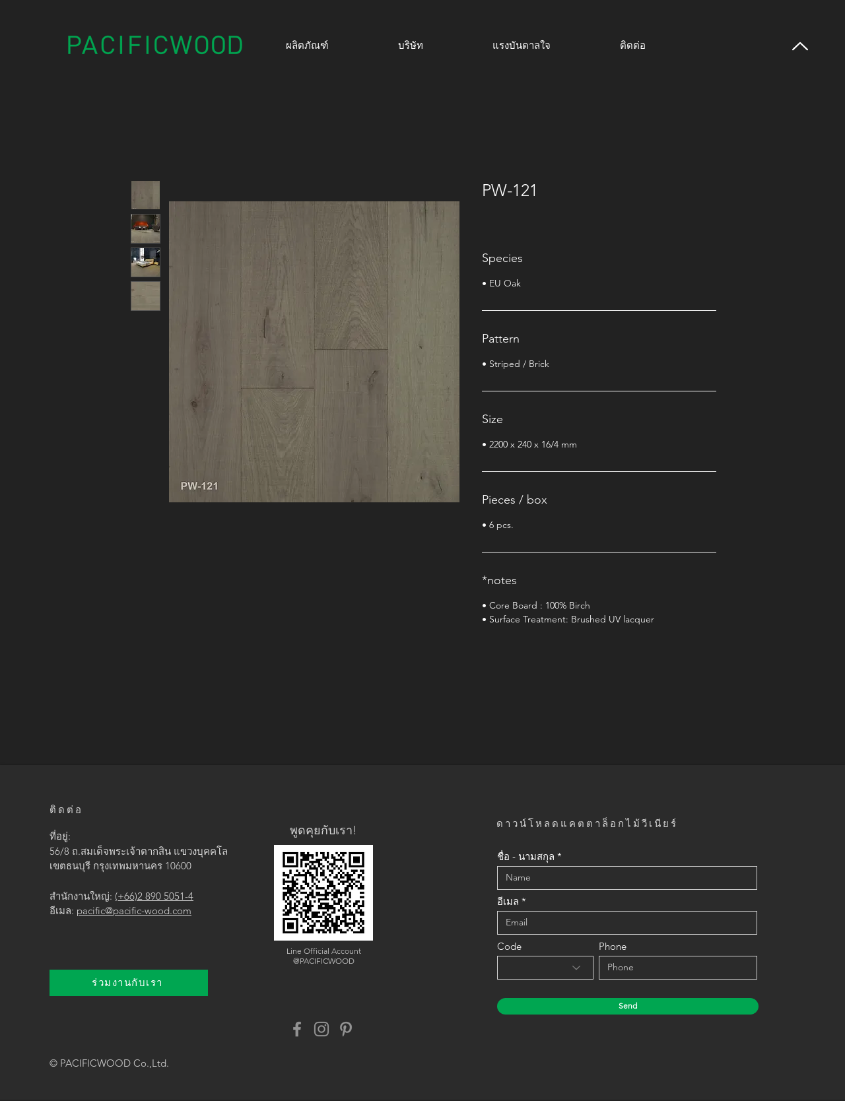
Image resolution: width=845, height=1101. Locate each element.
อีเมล (508, 901)
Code (509, 946)
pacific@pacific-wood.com (134, 910)
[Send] (628, 1006)
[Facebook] (297, 1029)
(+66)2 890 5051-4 (154, 896)
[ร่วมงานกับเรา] (129, 983)
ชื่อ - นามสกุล (526, 856)
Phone (612, 946)
